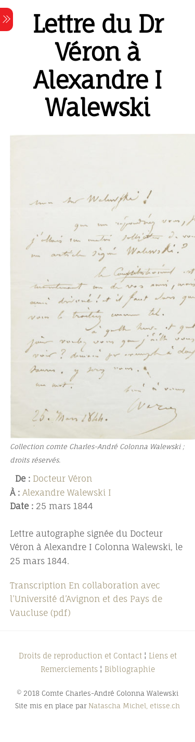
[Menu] (6, 19)
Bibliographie (130, 669)
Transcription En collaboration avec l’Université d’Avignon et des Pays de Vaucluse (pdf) (86, 599)
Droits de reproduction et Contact (80, 655)
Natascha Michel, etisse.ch (134, 706)
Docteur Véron (62, 478)
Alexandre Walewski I (66, 492)
